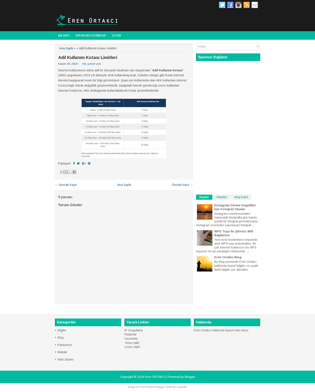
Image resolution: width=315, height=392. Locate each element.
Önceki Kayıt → (182, 184)
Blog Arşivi (241, 197)
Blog (61, 337)
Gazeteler (131, 338)
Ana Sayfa (63, 35)
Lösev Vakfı (132, 347)
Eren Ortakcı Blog (227, 257)
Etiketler (222, 197)
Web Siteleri (66, 359)
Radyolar (130, 334)
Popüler (204, 197)
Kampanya (65, 344)
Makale (62, 352)
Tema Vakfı (131, 343)
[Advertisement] (228, 127)
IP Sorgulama (133, 330)
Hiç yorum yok (92, 63)
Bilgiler (62, 330)
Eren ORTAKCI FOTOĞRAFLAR (90, 35)
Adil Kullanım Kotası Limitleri (87, 57)
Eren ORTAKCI (155, 377)
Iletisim (116, 35)
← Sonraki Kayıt (66, 184)
